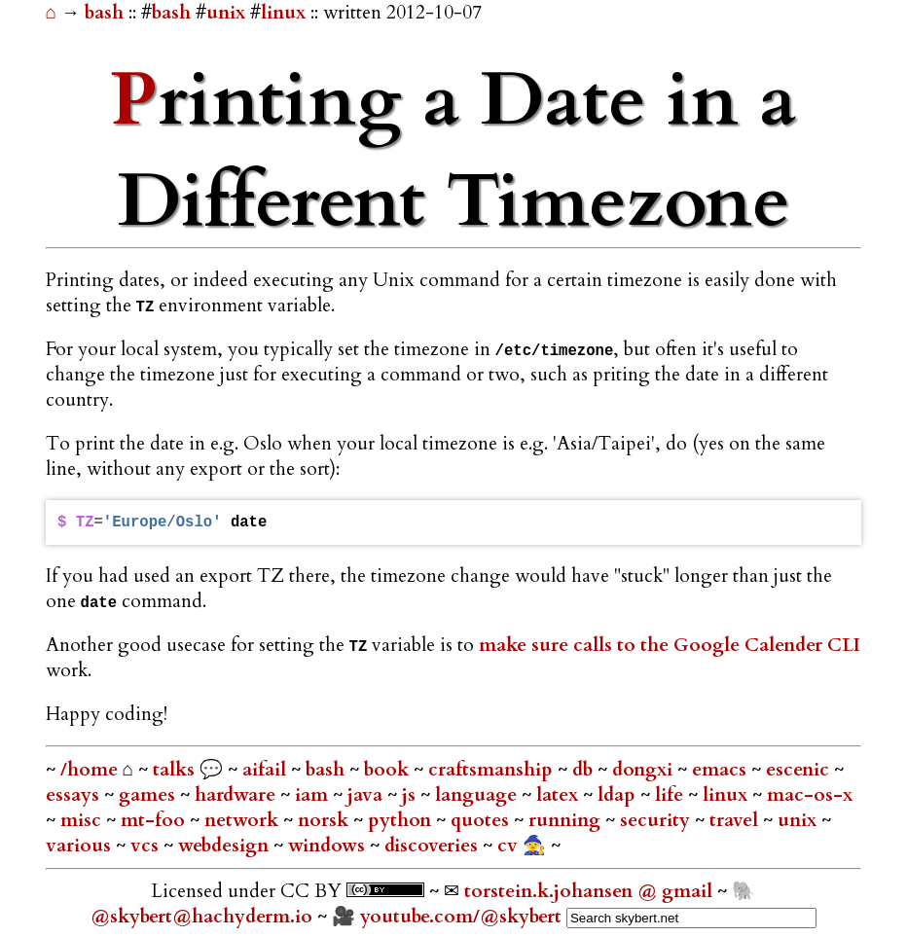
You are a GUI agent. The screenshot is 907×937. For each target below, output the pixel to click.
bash (106, 12)
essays (75, 795)
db (585, 769)
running (566, 820)
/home (89, 769)
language (478, 795)
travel (736, 820)
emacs (721, 769)
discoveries (433, 845)
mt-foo (155, 820)
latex (559, 795)
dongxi (644, 769)
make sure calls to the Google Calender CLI (669, 645)
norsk (325, 820)
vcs (146, 845)
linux (283, 12)
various (81, 845)
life (671, 795)
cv (510, 845)
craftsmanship (493, 769)
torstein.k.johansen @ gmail (590, 891)
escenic (800, 769)
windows (329, 845)
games (149, 795)
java (367, 795)
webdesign (225, 845)
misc (83, 820)
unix (225, 12)
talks (174, 769)
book (389, 769)
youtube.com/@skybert (461, 916)
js (411, 795)
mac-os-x (810, 795)
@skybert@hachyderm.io (201, 916)
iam (314, 795)
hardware (237, 795)
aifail (266, 769)
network (243, 820)
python (402, 820)
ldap (619, 795)
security (657, 820)
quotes (482, 820)
